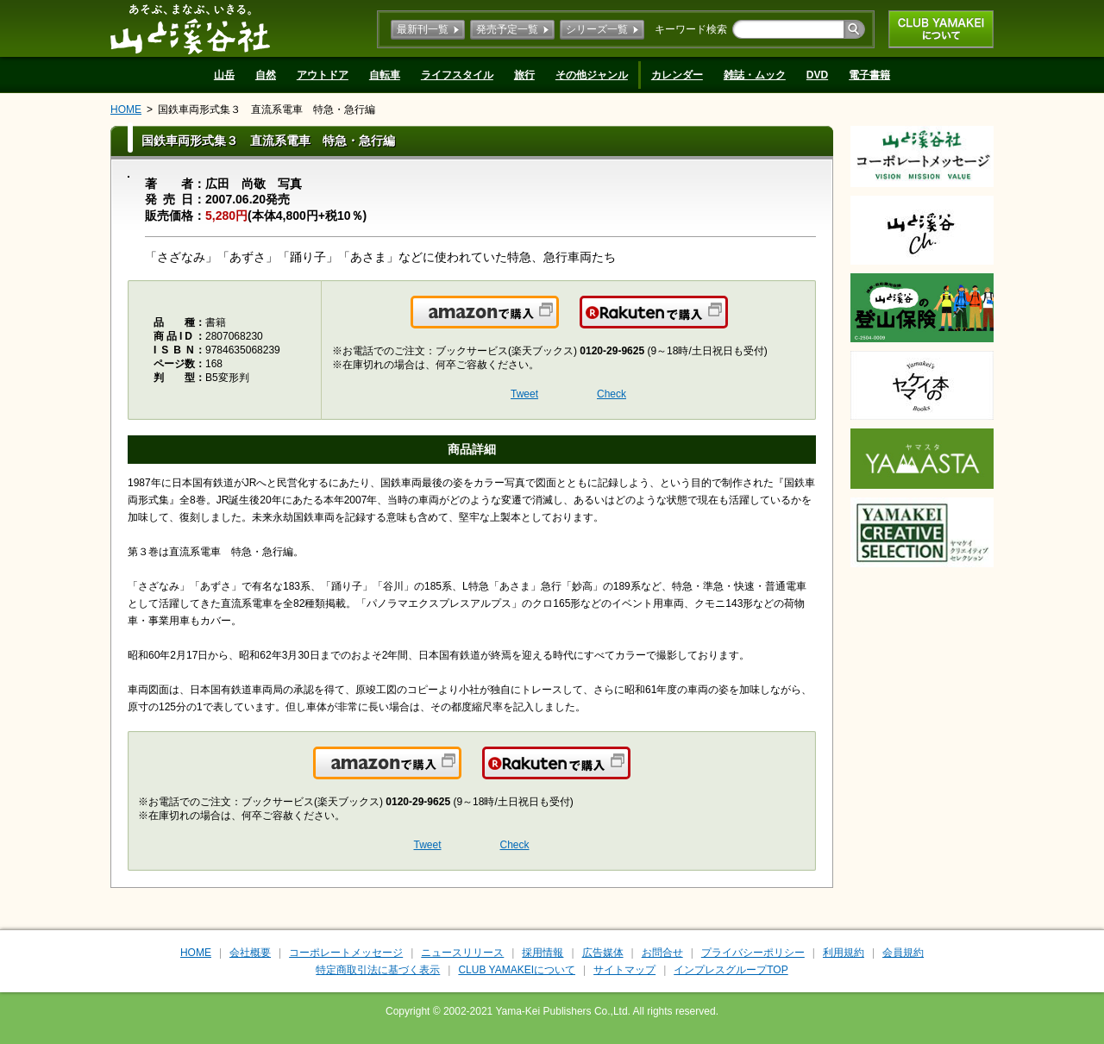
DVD (817, 75)
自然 (265, 75)
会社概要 (250, 953)
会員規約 (903, 953)
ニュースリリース (462, 953)
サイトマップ (624, 970)
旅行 (524, 75)
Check (611, 394)
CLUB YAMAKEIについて (941, 29)
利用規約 (843, 953)
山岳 (224, 75)
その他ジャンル (591, 75)
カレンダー (677, 75)
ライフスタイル (457, 75)
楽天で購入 (726, 322)
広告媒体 (603, 953)
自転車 (384, 75)
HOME (125, 109)
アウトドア (322, 75)
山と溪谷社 (190, 28)
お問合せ (662, 953)
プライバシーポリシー (753, 953)
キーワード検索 (691, 29)
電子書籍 (869, 75)
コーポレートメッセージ (346, 953)
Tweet (524, 394)
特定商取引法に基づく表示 (378, 970)
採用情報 (542, 953)
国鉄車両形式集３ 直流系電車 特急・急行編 (266, 109)
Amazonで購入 (557, 322)
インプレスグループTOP (730, 970)
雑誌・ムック (755, 75)
